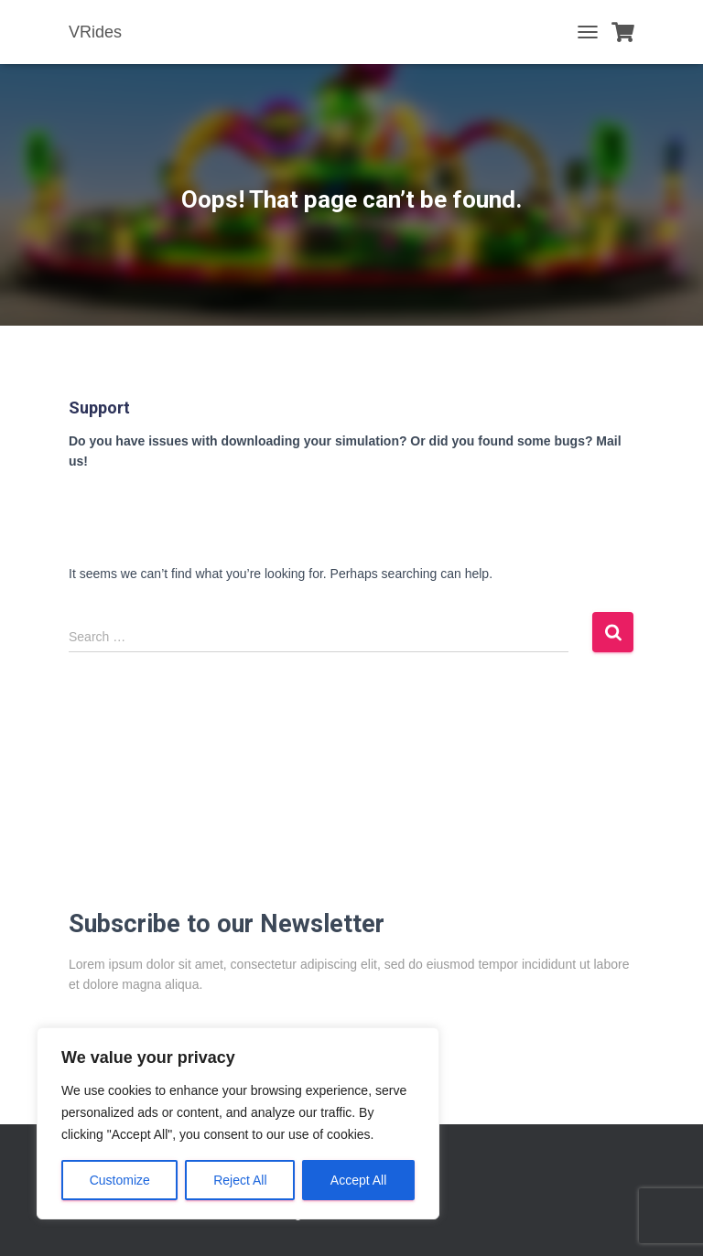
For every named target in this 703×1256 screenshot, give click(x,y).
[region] (238, 1123)
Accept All (358, 1180)
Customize (120, 1180)
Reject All (239, 1180)
